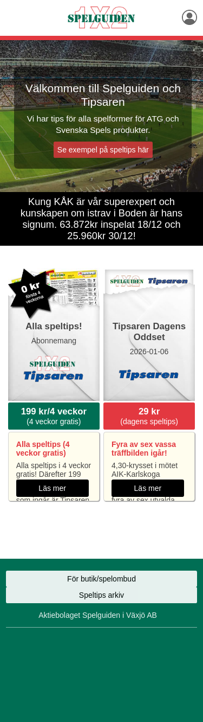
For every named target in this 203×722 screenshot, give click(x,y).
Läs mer (52, 488)
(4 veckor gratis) (54, 416)
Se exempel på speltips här (103, 149)
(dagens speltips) (149, 416)
